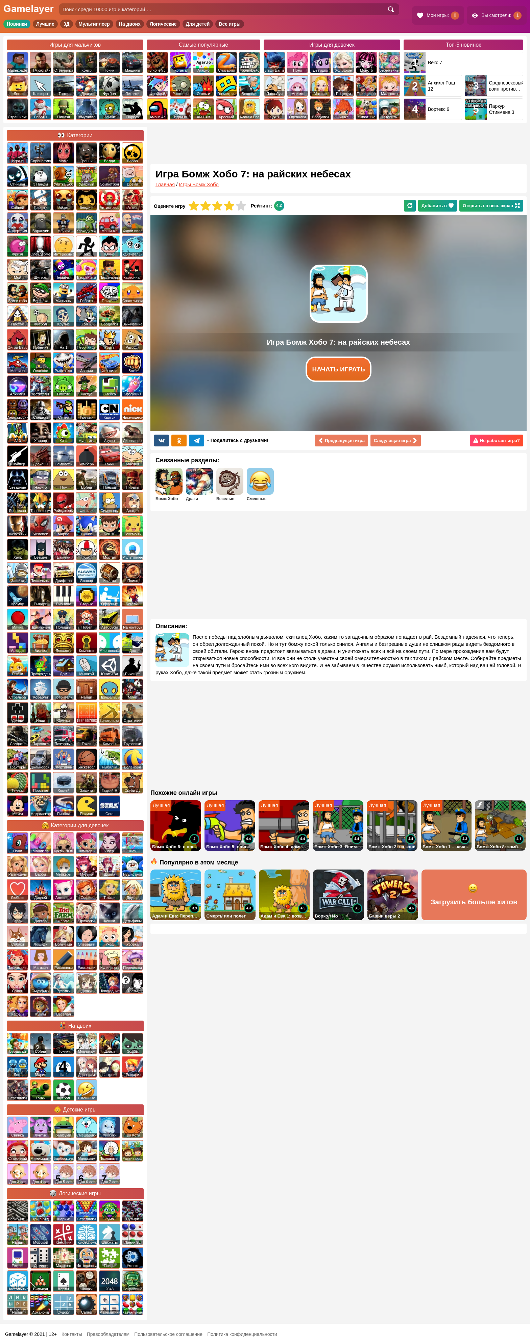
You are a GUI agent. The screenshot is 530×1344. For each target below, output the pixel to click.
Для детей (198, 24)
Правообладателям (108, 1334)
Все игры (230, 24)
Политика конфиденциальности (242, 1334)
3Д (67, 24)
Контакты (72, 1334)
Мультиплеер (94, 24)
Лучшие (45, 24)
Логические (163, 24)
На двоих (130, 24)
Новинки (17, 24)
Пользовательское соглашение (168, 1334)
